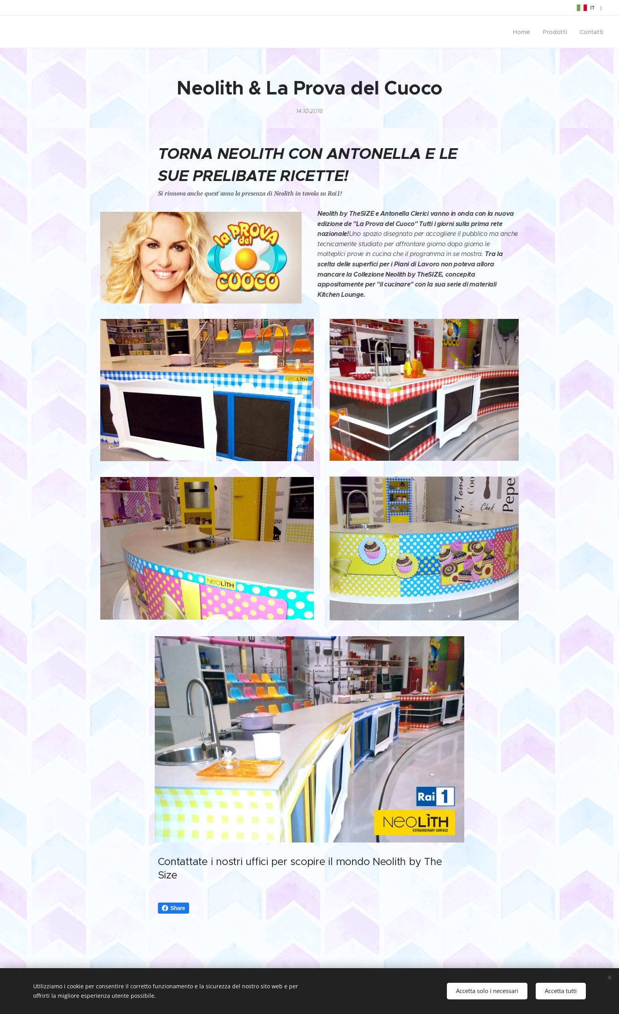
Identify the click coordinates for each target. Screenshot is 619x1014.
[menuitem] (521, 32)
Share (173, 908)
